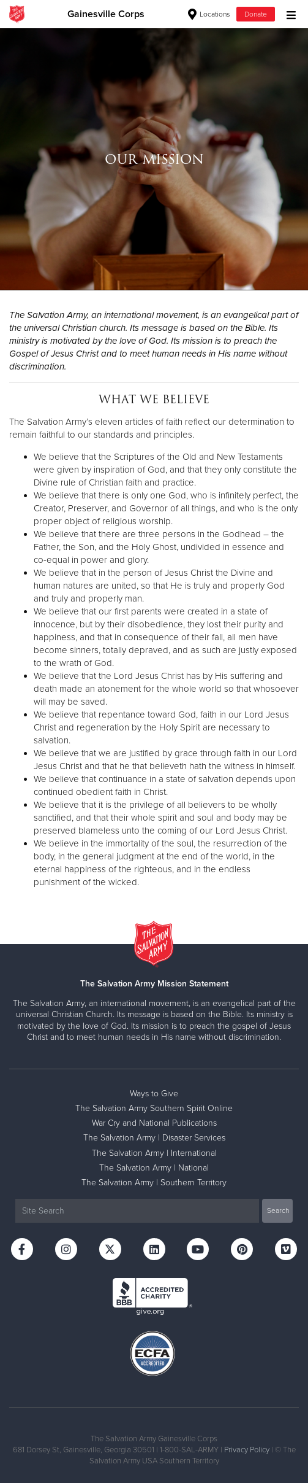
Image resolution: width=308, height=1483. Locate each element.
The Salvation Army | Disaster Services (154, 1138)
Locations (209, 14)
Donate (255, 14)
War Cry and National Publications (154, 1123)
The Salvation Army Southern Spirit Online (154, 1108)
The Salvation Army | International (154, 1153)
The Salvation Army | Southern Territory (154, 1182)
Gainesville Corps (106, 14)
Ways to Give (154, 1093)
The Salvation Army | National (154, 1168)
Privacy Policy (246, 1450)
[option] (154, 159)
